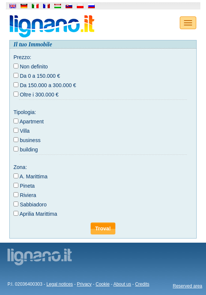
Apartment (31, 122)
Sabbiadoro (33, 205)
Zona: (20, 167)
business (30, 140)
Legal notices (59, 284)
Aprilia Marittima (38, 214)
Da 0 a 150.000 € (40, 76)
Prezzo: (22, 57)
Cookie (102, 284)
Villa (25, 131)
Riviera (28, 195)
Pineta (27, 186)
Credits (142, 284)
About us (122, 284)
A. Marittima (33, 176)
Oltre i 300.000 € (39, 95)
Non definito (34, 67)
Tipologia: (24, 112)
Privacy (84, 284)
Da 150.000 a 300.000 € (48, 85)
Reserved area (187, 286)
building (29, 150)
